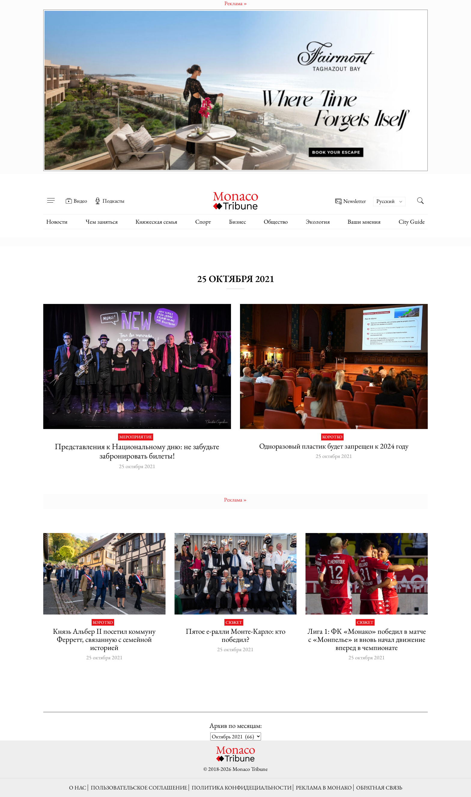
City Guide (412, 221)
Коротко (332, 437)
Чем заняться (102, 221)
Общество (276, 221)
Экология (318, 221)
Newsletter (350, 201)
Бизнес (237, 221)
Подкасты (109, 201)
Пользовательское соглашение (139, 787)
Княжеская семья (156, 221)
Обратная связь (379, 787)
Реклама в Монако (324, 787)
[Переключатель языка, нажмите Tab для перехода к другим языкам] (389, 201)
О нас (77, 787)
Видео (76, 201)
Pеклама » (235, 499)
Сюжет (234, 622)
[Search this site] (420, 201)
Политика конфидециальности (241, 787)
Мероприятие (135, 437)
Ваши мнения (364, 221)
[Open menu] (50, 196)
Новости (57, 221)
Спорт (203, 221)
